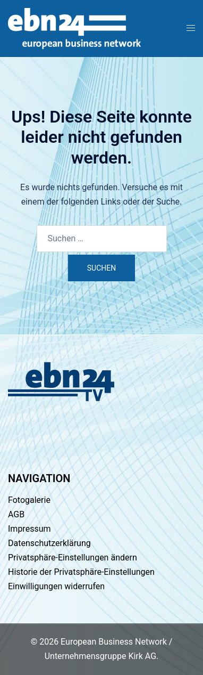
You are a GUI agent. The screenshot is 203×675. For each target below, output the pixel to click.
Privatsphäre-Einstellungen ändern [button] (72, 557)
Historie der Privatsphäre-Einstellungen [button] (81, 572)
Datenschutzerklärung (49, 543)
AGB (16, 514)
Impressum (29, 529)
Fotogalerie (29, 500)
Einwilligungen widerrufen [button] (56, 586)
